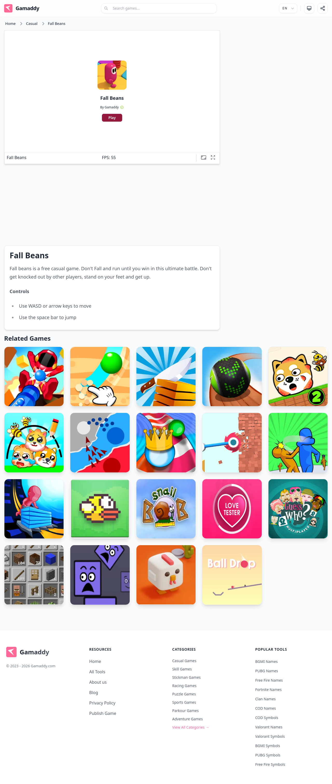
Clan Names (265, 698)
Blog (93, 692)
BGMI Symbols (267, 745)
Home (10, 23)
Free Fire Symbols (270, 764)
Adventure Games (187, 718)
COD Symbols (266, 717)
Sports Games (184, 702)
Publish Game (102, 713)
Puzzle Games (184, 693)
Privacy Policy (102, 703)
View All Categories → (190, 727)
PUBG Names (266, 670)
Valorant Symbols (270, 736)
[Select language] (288, 8)
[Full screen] (213, 157)
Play (112, 117)
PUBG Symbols (267, 755)
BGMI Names (266, 661)
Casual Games (184, 660)
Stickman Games (186, 677)
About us (98, 682)
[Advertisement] (276, 66)
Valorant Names (268, 726)
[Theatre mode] (204, 157)
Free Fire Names (269, 680)
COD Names (265, 708)
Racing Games (184, 685)
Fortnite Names (268, 689)
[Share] (322, 8)
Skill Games (182, 669)
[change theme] (309, 8)
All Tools (97, 672)
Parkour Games (185, 710)
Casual (31, 23)
